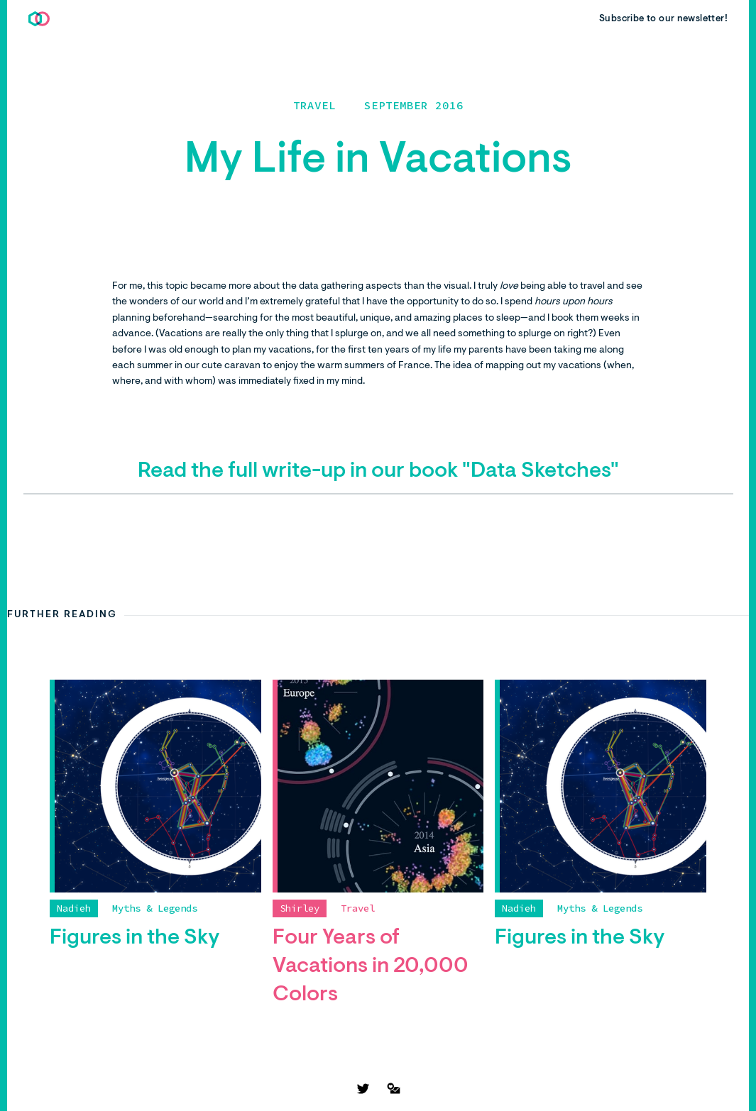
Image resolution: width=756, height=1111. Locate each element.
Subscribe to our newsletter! (663, 18)
